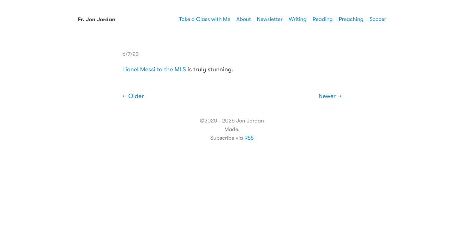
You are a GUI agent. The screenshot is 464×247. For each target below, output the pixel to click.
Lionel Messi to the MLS (154, 69)
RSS (249, 138)
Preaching (351, 19)
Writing (297, 19)
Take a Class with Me (204, 19)
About (243, 19)
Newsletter (270, 19)
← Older (133, 96)
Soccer (377, 19)
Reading (323, 19)
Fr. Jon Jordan (96, 19)
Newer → (330, 96)
